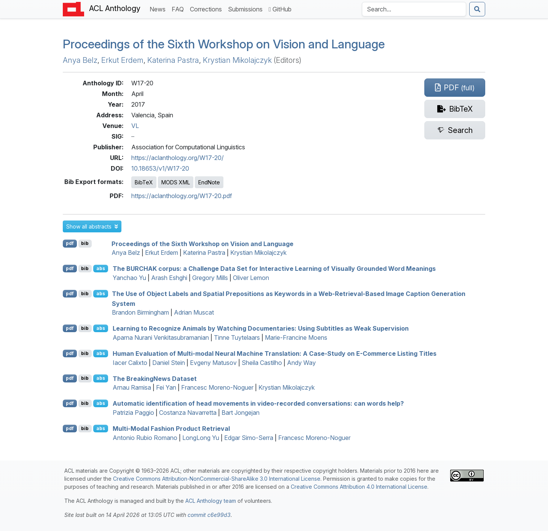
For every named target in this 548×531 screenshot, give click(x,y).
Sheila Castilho (262, 362)
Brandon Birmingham (140, 312)
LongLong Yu (200, 437)
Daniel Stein (168, 362)
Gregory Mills (210, 277)
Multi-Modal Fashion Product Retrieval (171, 428)
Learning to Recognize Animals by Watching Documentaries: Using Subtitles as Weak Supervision (261, 328)
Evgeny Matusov (213, 362)
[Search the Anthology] (414, 9)
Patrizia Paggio (133, 412)
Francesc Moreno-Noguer (217, 387)
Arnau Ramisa (132, 387)
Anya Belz (80, 60)
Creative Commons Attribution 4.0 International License (359, 486)
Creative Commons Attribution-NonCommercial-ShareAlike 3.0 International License (216, 478)
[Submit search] (477, 9)
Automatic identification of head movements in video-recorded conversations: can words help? (258, 403)
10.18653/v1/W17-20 (160, 168)
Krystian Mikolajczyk (237, 60)
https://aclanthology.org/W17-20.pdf (181, 196)
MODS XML (175, 182)
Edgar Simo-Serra (248, 437)
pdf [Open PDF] (70, 243)
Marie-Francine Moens (296, 337)
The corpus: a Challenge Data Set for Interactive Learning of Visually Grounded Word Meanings (274, 268)
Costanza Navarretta (188, 412)
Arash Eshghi (169, 277)
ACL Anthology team (210, 500)
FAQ (179, 8)
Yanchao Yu (129, 277)
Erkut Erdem (122, 60)
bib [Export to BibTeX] (85, 243)
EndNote (209, 182)
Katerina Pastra (173, 60)
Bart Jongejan (240, 412)
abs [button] (100, 268)
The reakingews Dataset (155, 378)
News (159, 8)
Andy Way (301, 362)
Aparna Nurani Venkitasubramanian (161, 337)
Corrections (207, 8)
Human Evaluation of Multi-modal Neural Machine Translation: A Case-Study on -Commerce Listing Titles (274, 353)
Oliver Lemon (251, 277)
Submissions (247, 8)
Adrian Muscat (194, 312)
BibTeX (144, 182)
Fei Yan (166, 387)
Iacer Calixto (130, 362)
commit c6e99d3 (209, 515)
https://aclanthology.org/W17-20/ (177, 158)
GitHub (280, 9)
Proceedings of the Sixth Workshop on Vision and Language (224, 44)
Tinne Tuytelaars (237, 337)
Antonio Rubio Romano (145, 437)
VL (135, 126)
